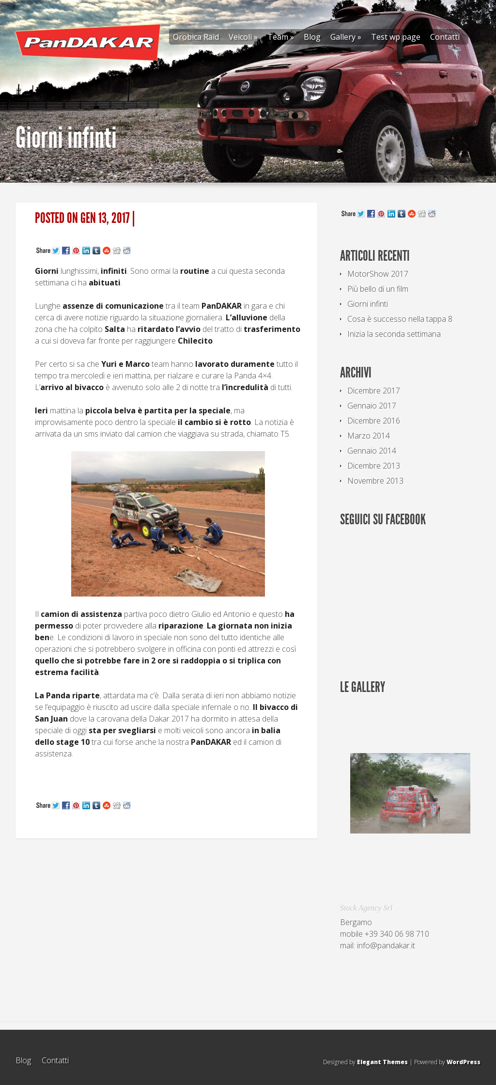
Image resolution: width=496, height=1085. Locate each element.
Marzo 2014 (368, 435)
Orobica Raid (196, 36)
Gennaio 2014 (371, 450)
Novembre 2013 (375, 480)
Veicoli (243, 36)
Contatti (445, 36)
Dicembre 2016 (373, 420)
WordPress (463, 1062)
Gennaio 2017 (371, 405)
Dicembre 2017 (373, 390)
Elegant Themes (382, 1062)
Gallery (345, 36)
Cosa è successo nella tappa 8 (399, 319)
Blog (312, 36)
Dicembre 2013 (373, 465)
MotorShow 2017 (377, 273)
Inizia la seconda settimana (394, 334)
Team (280, 36)
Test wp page (395, 36)
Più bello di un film (377, 288)
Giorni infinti (367, 304)
